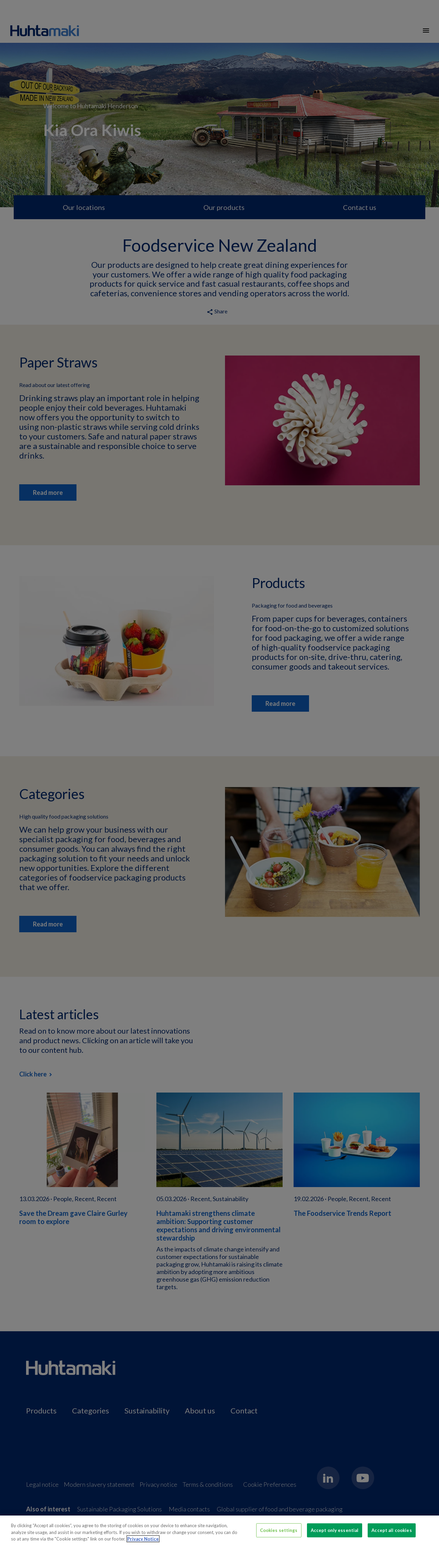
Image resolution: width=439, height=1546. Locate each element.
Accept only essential (335, 1530)
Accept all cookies (391, 1530)
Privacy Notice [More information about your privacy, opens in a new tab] (143, 1539)
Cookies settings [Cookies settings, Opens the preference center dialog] (279, 1530)
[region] (219, 1531)
